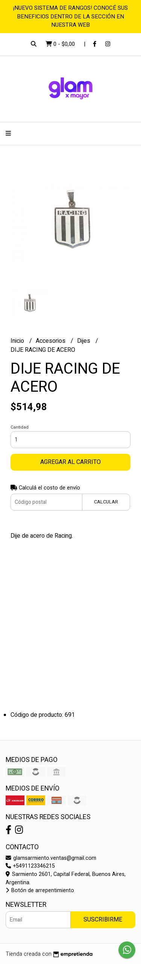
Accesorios (51, 340)
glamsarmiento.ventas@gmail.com (51, 858)
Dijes (84, 340)
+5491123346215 (30, 866)
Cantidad (20, 427)
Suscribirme (102, 919)
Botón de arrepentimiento (40, 890)
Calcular (106, 502)
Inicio (18, 340)
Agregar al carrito (70, 462)
